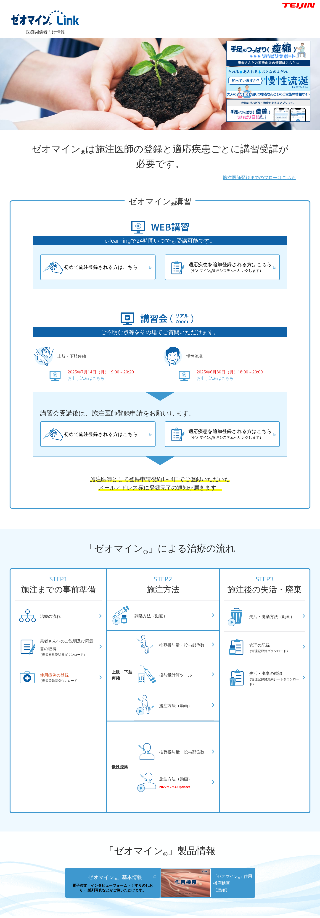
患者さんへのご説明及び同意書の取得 (68, 652)
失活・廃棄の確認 (274, 683)
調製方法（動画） (155, 620)
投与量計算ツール (179, 680)
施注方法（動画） (179, 710)
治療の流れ (53, 621)
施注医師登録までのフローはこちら (236, 176)
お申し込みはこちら (86, 381)
